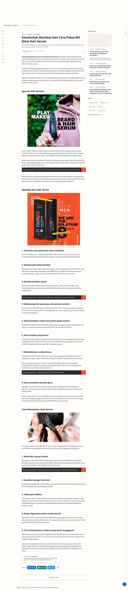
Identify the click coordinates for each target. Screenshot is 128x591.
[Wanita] (92, 110)
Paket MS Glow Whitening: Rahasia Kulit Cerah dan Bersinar (56, 297)
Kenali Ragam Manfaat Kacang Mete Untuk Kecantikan (99, 82)
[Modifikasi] (102, 87)
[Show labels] (96, 114)
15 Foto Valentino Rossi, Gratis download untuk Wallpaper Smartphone (99, 53)
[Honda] (98, 87)
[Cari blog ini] (34, 25)
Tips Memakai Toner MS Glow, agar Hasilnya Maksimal (100, 74)
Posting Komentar (54, 577)
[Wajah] (92, 106)
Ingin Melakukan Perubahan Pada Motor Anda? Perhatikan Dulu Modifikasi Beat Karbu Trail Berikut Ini (101, 91)
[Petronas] (103, 49)
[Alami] (97, 79)
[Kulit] (100, 106)
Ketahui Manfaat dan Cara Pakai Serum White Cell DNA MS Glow (58, 470)
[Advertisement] (49, 11)
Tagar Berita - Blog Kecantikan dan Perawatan (12, 25)
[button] (125, 25)
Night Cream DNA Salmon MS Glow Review (51, 372)
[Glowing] (98, 63)
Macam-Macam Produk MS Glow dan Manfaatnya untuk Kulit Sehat (59, 170)
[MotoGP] (98, 49)
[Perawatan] (104, 102)
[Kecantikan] (104, 63)
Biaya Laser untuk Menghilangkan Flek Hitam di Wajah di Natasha (100, 66)
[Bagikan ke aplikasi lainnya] (58, 567)
